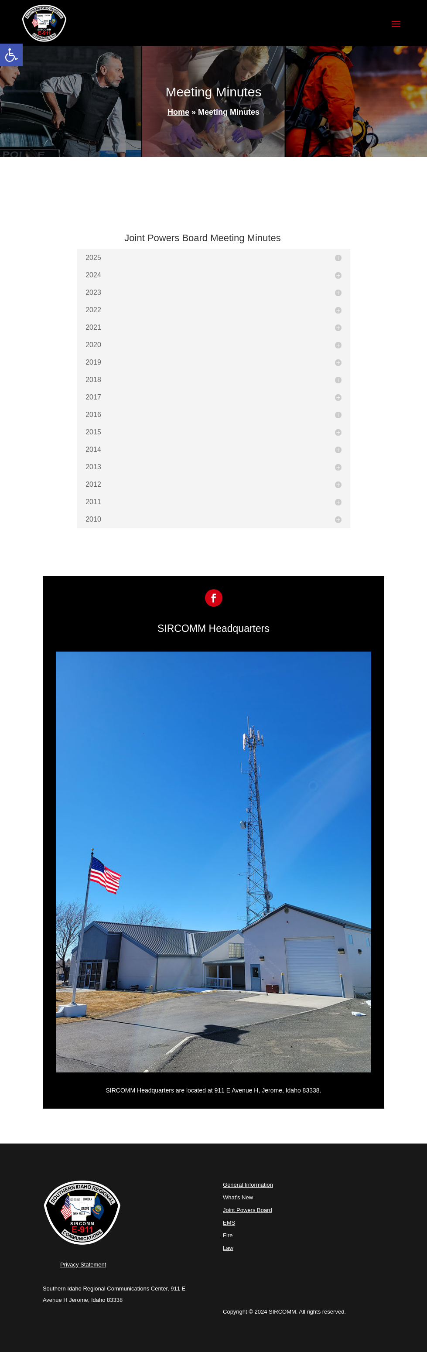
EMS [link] (229, 1222)
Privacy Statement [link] (83, 1264)
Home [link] (178, 112)
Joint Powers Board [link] (247, 1210)
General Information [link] (248, 1184)
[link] (11, 55)
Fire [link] (227, 1235)
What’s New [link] (238, 1197)
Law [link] (228, 1248)
